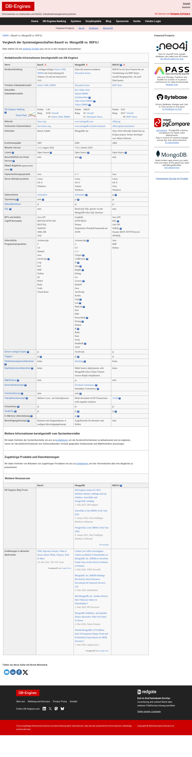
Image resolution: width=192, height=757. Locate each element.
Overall (55, 113)
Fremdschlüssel (12, 393)
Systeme (76, 21)
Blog (108, 21)
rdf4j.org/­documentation (123, 126)
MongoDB (108, 28)
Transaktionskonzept (14, 398)
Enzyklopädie (93, 21)
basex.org (41, 121)
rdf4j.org (116, 121)
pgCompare (161, 130)
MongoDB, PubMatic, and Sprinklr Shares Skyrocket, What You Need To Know (91, 617)
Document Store (82, 85)
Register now (172, 84)
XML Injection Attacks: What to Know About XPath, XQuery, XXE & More (53, 555)
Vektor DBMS (81, 104)
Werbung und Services (39, 701)
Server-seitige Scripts (15, 351)
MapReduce (10, 380)
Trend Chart (21, 115)
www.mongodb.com (84, 121)
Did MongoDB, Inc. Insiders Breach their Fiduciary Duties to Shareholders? (91, 600)
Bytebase (93, 28)
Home (34, 21)
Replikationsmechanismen (17, 368)
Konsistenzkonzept (14, 385)
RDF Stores (131, 117)
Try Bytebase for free (172, 109)
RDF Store (117, 85)
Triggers (8, 356)
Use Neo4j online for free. (172, 59)
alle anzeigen (104, 545)
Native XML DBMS (46, 85)
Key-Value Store (82, 90)
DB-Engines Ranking (54, 21)
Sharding (79, 361)
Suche (136, 21)
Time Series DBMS (84, 101)
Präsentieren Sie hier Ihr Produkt (172, 178)
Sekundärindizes (12, 204)
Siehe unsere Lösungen (149, 711)
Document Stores (83, 73)
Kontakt (73, 701)
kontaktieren (62, 440)
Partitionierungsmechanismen (19, 361)
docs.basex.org (44, 126)
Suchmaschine (81, 97)
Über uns (20, 701)
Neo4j (81, 28)
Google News (66, 568)
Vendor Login (153, 21)
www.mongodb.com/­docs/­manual (90, 126)
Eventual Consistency (85, 385)
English (186, 3)
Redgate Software (180, 13)
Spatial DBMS (81, 93)
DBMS (5, 35)
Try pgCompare (172, 142)
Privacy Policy (60, 701)
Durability (9, 411)
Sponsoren (122, 21)
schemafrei (42, 194)
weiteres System (30, 49)
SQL (6, 208)
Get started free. (172, 167)
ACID (115, 398)
